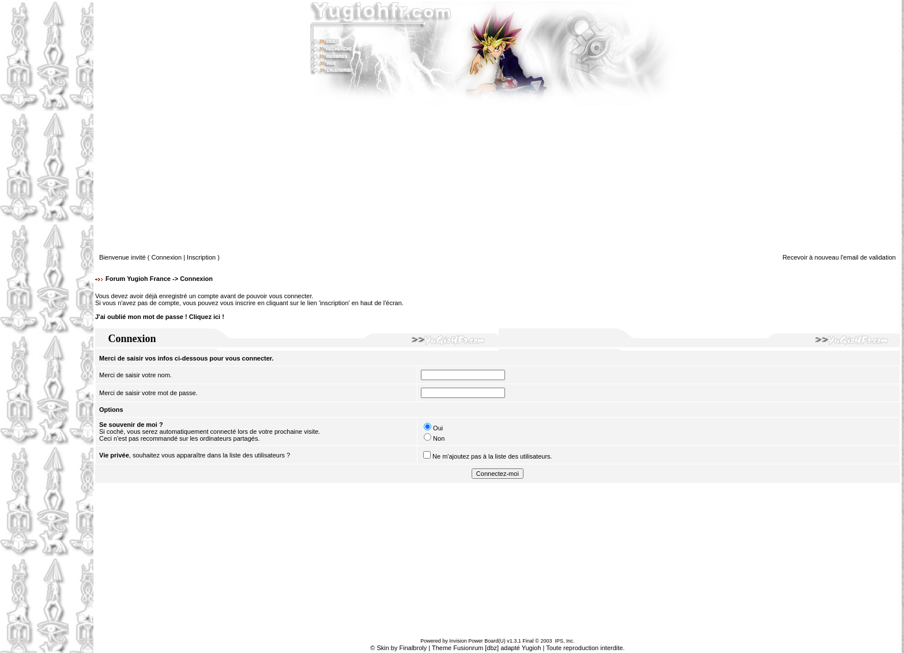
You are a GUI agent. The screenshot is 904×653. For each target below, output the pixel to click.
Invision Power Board (473, 641)
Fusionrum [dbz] (476, 647)
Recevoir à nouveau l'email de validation (839, 257)
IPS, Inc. (564, 641)
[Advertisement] (47, 326)
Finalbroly (413, 647)
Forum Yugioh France (138, 278)
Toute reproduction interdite (584, 647)
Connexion (167, 257)
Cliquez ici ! (206, 316)
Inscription (201, 257)
